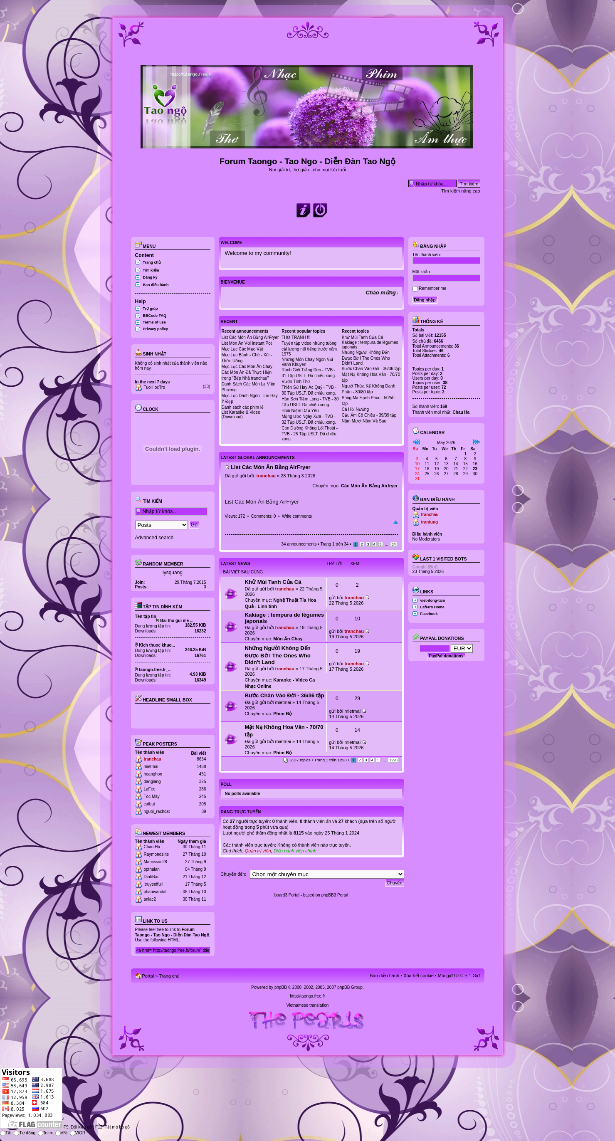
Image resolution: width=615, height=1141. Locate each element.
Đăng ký (150, 277)
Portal (148, 975)
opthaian (152, 869)
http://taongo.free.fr (307, 996)
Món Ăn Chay (287, 638)
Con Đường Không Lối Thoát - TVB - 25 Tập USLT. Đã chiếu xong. (310, 433)
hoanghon (153, 774)
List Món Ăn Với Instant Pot (247, 343)
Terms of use (154, 322)
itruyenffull (153, 884)
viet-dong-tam (432, 600)
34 (393, 544)
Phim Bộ (282, 713)
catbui (149, 804)
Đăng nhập (429, 246)
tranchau (152, 759)
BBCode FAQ (155, 316)
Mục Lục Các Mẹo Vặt (242, 349)
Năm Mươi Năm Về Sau (364, 421)
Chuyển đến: (233, 874)
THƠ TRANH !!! (296, 337)
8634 (201, 759)
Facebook (429, 614)
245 (202, 796)
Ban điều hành (156, 285)
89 (203, 811)
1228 (393, 760)
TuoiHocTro (154, 387)
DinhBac (152, 876)
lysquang (173, 572)
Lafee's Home (432, 607)
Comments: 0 (263, 516)
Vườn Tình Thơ (296, 381)
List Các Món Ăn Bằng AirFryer (250, 337)
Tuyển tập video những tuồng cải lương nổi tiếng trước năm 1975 (309, 348)
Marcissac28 (155, 861)
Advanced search (154, 538)
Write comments (297, 516)
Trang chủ (152, 262)
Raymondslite (156, 854)
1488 (201, 766)
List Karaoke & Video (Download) (241, 414)
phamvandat (155, 891)
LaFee (150, 789)
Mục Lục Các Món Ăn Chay (247, 366)
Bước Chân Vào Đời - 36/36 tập (371, 368)
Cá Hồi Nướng (355, 409)
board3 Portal (286, 895)
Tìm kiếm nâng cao (460, 190)
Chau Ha (152, 847)
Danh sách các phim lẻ (243, 407)
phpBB (280, 987)
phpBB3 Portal (334, 895)
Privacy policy (155, 329)
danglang (152, 781)
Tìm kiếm (151, 270)
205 (202, 804)
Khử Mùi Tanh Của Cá (362, 337)
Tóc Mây (152, 796)
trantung (429, 522)
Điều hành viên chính (295, 850)
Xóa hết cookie (418, 975)
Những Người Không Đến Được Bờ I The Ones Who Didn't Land (366, 358)
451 (202, 774)
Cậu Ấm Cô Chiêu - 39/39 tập (369, 415)
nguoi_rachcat (157, 811)
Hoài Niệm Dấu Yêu (300, 410)
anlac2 (150, 899)
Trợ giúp (150, 308)
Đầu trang (395, 522)
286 (202, 789)
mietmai (151, 766)
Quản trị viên (258, 850)
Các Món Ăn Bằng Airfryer (369, 485)
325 (202, 781)
